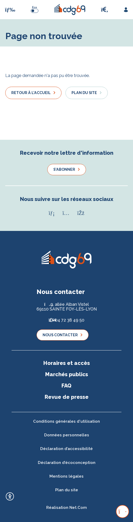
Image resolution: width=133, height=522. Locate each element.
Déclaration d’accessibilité (66, 448)
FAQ (66, 386)
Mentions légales (66, 476)
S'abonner (64, 169)
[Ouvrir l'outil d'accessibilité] (10, 496)
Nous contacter (60, 335)
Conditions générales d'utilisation (66, 421)
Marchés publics (66, 374)
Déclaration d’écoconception (66, 462)
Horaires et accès (66, 363)
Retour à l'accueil (31, 93)
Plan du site (84, 93)
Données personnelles (66, 435)
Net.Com (78, 507)
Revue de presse (67, 397)
